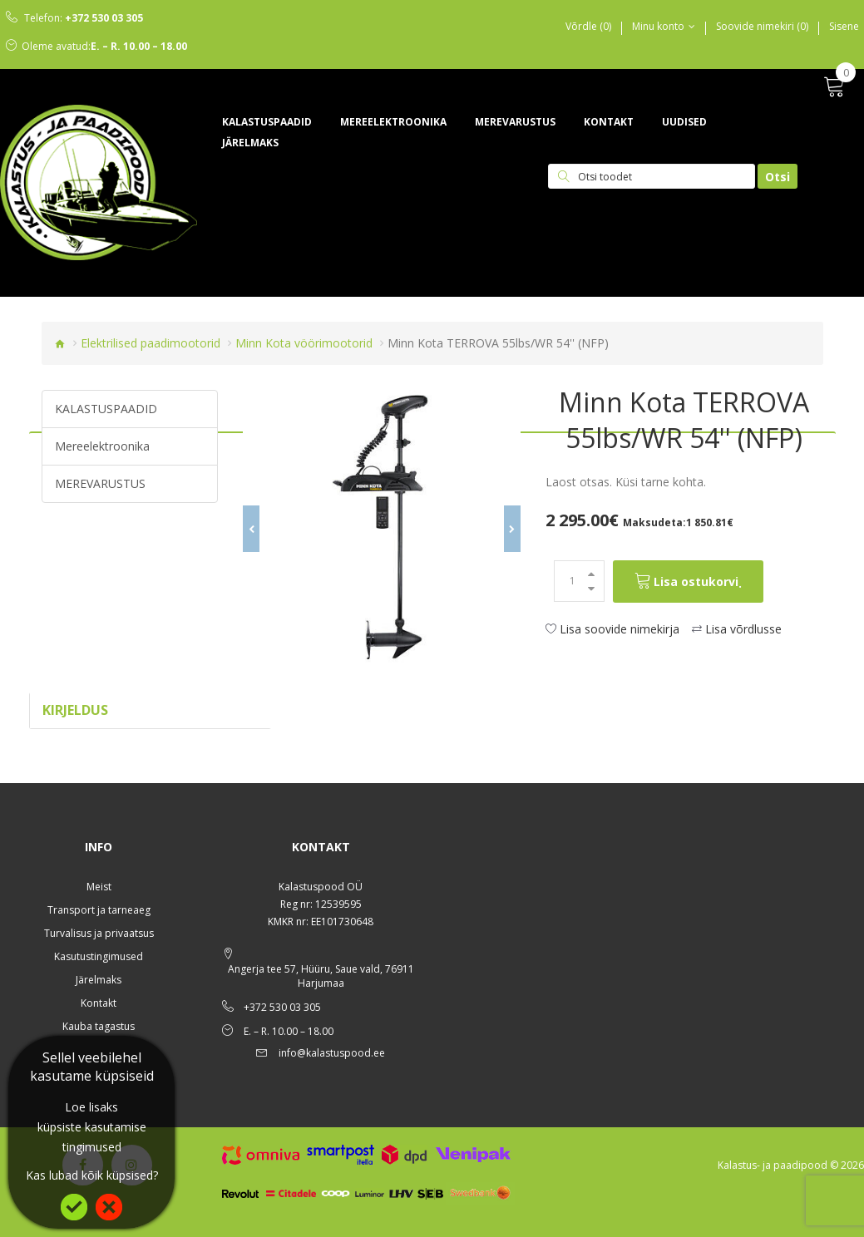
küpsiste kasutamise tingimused (91, 1137)
